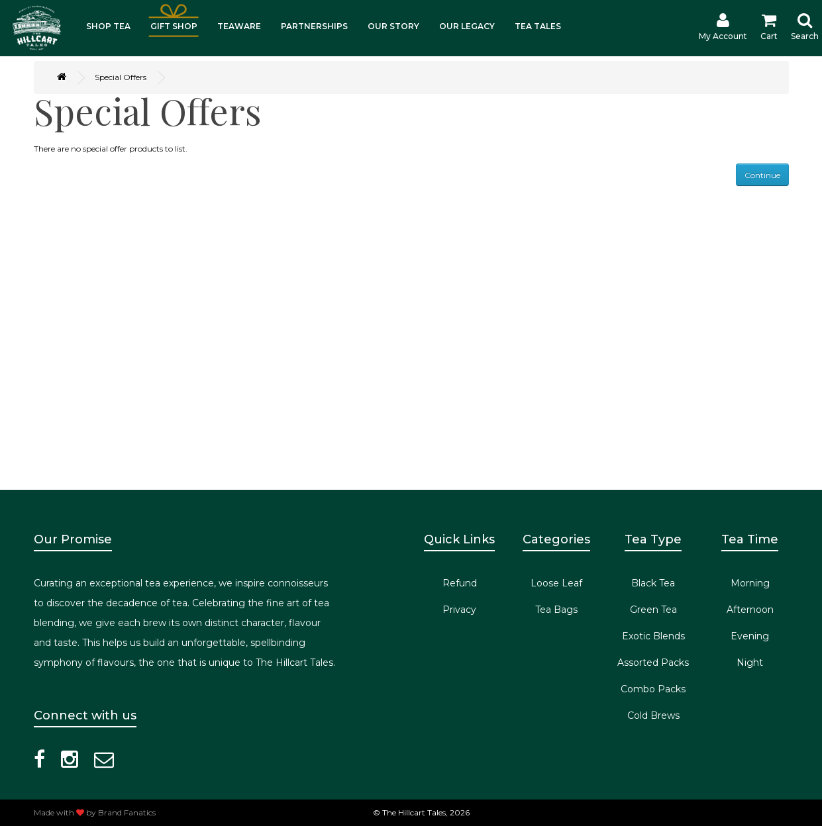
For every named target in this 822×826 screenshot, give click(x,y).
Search (805, 26)
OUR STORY (393, 26)
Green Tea (653, 610)
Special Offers (120, 77)
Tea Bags (556, 610)
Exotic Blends (653, 636)
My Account (723, 26)
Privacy (459, 610)
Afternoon (750, 610)
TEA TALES (538, 26)
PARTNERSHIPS (314, 26)
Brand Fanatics (127, 812)
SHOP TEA (108, 26)
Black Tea (653, 583)
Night (750, 662)
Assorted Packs (653, 662)
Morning (750, 583)
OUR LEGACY (467, 26)
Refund (459, 583)
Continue (762, 175)
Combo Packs (653, 689)
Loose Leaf (556, 583)
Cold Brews (653, 715)
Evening (750, 636)
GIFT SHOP (173, 26)
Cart (769, 26)
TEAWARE (239, 26)
